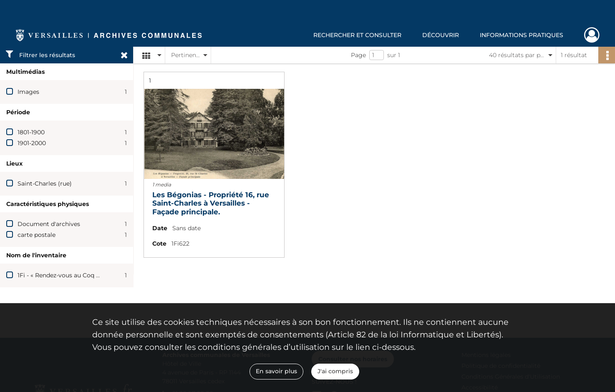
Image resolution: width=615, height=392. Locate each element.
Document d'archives (49, 224)
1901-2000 (32, 143)
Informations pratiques (521, 35)
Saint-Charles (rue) (45, 183)
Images (28, 91)
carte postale (36, 235)
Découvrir (440, 35)
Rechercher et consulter (357, 35)
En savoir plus (276, 371)
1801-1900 (31, 132)
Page (358, 55)
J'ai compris (335, 371)
